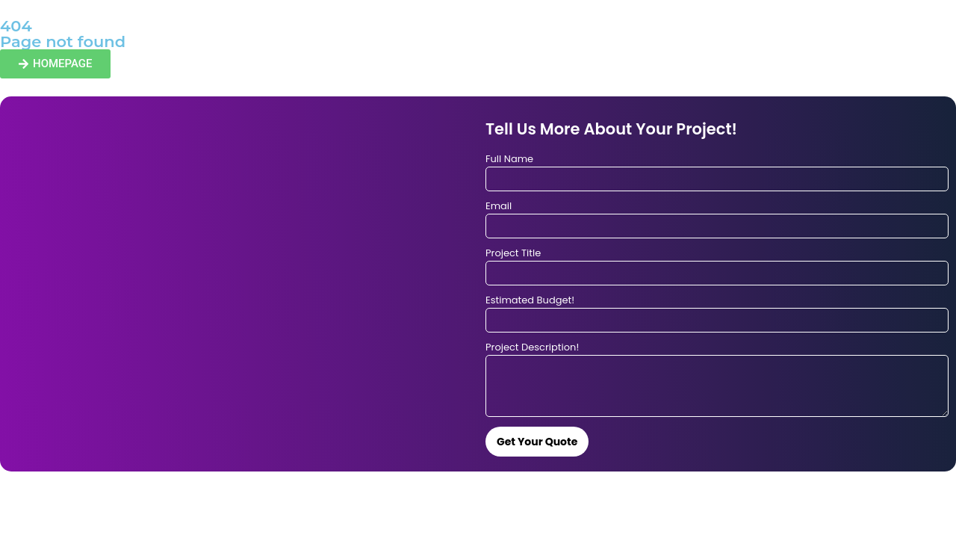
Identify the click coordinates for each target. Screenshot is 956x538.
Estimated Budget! (529, 301)
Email (498, 207)
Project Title (513, 254)
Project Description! (532, 348)
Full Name (509, 160)
